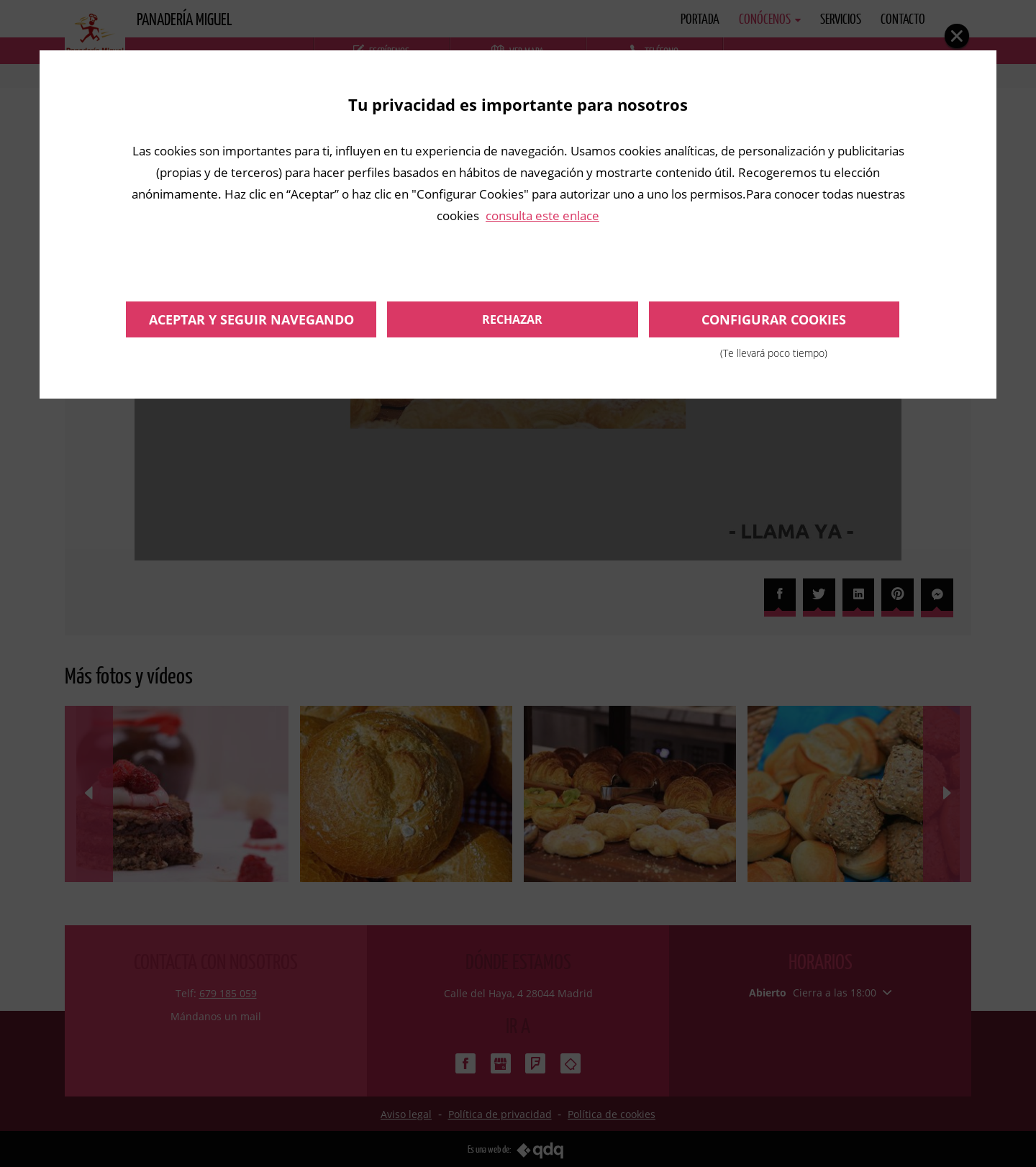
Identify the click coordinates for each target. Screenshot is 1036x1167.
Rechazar (512, 319)
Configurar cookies (774, 324)
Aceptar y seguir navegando (251, 319)
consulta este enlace (542, 215)
